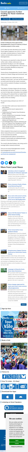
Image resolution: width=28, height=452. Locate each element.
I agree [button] (16, 440)
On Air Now (23, 3)
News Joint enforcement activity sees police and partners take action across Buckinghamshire (17, 197)
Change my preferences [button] (16, 446)
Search (24, 304)
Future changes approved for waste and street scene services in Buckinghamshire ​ (17, 286)
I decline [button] (17, 443)
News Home (6, 19)
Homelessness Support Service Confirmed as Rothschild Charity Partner (17, 252)
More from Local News (17, 19)
